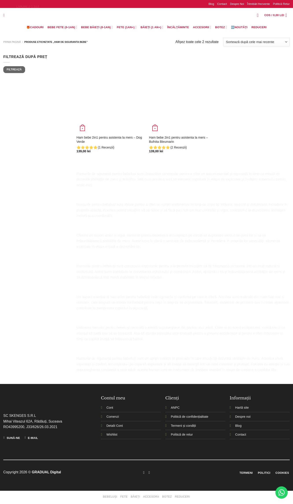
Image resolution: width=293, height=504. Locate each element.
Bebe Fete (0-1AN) (62, 27)
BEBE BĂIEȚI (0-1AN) (97, 27)
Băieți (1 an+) (151, 27)
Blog (211, 4)
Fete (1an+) (127, 27)
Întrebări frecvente (258, 4)
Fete (124, 496)
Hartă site (242, 407)
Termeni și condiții (183, 425)
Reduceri (259, 27)
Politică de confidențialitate (189, 416)
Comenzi (112, 416)
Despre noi (243, 416)
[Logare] (259, 15)
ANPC (175, 407)
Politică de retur (182, 434)
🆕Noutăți (239, 27)
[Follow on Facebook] (144, 472)
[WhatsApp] (281, 492)
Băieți (135, 496)
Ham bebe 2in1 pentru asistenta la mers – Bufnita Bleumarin (178, 139)
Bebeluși (110, 496)
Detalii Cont (114, 425)
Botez (221, 27)
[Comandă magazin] (256, 42)
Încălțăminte (178, 27)
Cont (109, 407)
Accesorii (202, 27)
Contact (222, 4)
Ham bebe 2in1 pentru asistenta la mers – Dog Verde (109, 139)
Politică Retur (281, 4)
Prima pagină (12, 42)
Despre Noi (237, 4)
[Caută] (5, 15)
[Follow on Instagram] (149, 472)
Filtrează (14, 69)
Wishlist (111, 434)
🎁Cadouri (35, 27)
